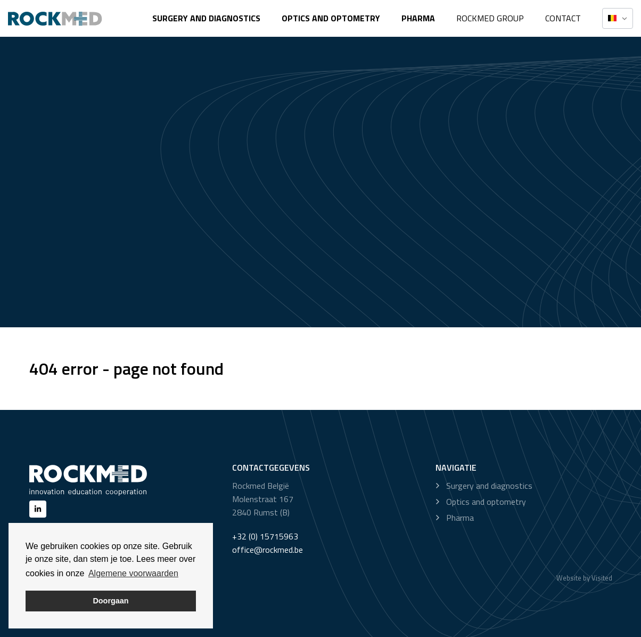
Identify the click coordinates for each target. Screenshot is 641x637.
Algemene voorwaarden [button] (133, 573)
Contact (563, 18)
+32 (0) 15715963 (265, 536)
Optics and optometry (331, 18)
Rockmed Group (490, 18)
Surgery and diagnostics (206, 18)
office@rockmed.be (267, 549)
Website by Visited (584, 578)
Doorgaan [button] (110, 600)
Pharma (418, 18)
